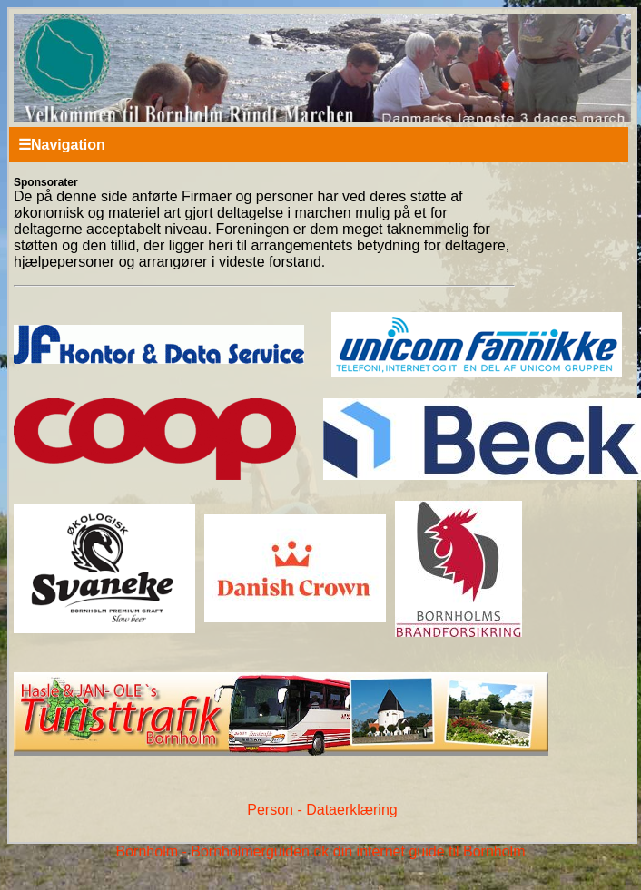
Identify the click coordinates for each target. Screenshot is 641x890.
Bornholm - (151, 851)
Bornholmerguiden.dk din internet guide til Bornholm (358, 851)
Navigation (61, 144)
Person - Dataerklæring (322, 809)
